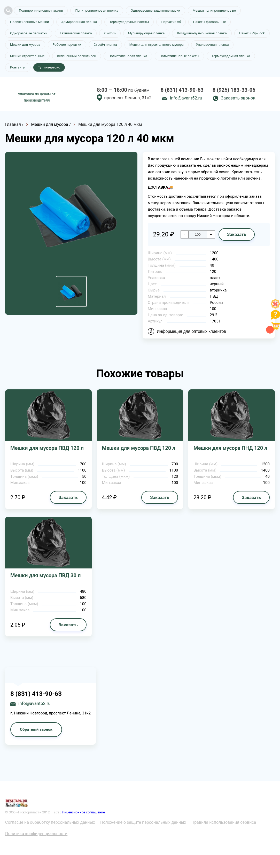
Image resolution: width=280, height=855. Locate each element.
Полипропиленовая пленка (96, 10)
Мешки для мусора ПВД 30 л (45, 575)
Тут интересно (49, 67)
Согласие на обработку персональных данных (50, 822)
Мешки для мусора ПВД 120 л (47, 448)
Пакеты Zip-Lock (252, 33)
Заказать (236, 234)
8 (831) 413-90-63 (182, 90)
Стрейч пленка (105, 45)
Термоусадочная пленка (231, 56)
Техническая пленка (76, 33)
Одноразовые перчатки (28, 33)
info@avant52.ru (186, 98)
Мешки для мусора (25, 45)
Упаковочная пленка (212, 45)
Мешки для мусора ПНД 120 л (230, 448)
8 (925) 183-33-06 (234, 90)
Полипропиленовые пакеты (41, 10)
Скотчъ (109, 33)
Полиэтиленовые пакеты (179, 56)
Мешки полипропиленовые (214, 10)
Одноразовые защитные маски (155, 10)
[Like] (275, 307)
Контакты (18, 67)
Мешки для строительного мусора (156, 45)
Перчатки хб (171, 22)
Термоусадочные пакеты (129, 22)
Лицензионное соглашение (83, 812)
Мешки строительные (27, 56)
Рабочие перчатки (67, 45)
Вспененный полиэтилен (76, 56)
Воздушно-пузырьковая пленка (202, 33)
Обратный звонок (36, 729)
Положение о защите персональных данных (143, 822)
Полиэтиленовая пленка (127, 56)
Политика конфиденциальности (36, 833)
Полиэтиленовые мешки (29, 22)
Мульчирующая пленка (146, 33)
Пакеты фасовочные (209, 22)
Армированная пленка (79, 22)
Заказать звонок (238, 98)
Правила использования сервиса (223, 822)
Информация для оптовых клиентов (191, 331)
